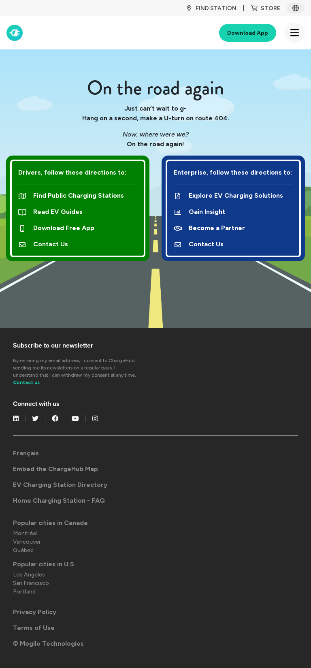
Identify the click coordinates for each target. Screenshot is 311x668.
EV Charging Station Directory (60, 485)
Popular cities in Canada (50, 523)
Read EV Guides (50, 212)
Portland (24, 591)
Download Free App (56, 228)
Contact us (26, 382)
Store (265, 8)
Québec (23, 550)
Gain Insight (199, 212)
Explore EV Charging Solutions (228, 195)
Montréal (25, 533)
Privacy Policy (34, 612)
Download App (247, 33)
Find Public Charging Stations (71, 195)
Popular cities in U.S (43, 564)
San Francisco (31, 583)
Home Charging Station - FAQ (59, 500)
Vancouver (27, 541)
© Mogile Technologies (48, 643)
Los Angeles (29, 574)
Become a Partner (209, 228)
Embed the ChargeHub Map (55, 469)
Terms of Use (34, 628)
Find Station (211, 8)
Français (26, 453)
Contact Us (43, 244)
